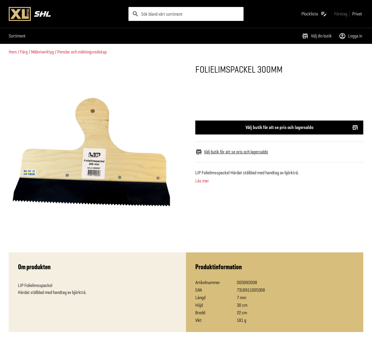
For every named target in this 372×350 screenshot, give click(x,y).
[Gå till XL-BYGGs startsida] (66, 14)
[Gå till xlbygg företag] (340, 14)
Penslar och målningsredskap (82, 52)
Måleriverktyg (42, 52)
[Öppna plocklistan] (314, 14)
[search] (186, 14)
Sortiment (17, 36)
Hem (13, 52)
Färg (24, 52)
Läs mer (202, 181)
